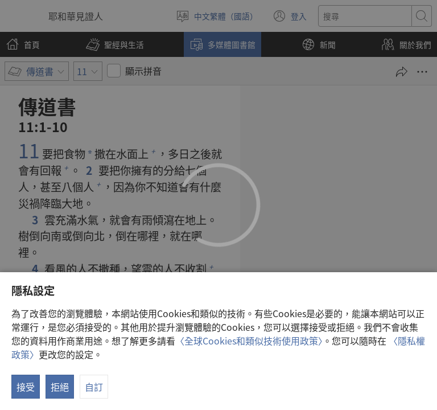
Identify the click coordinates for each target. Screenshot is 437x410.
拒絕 (60, 386)
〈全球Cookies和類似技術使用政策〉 (249, 340)
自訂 (94, 386)
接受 (26, 386)
